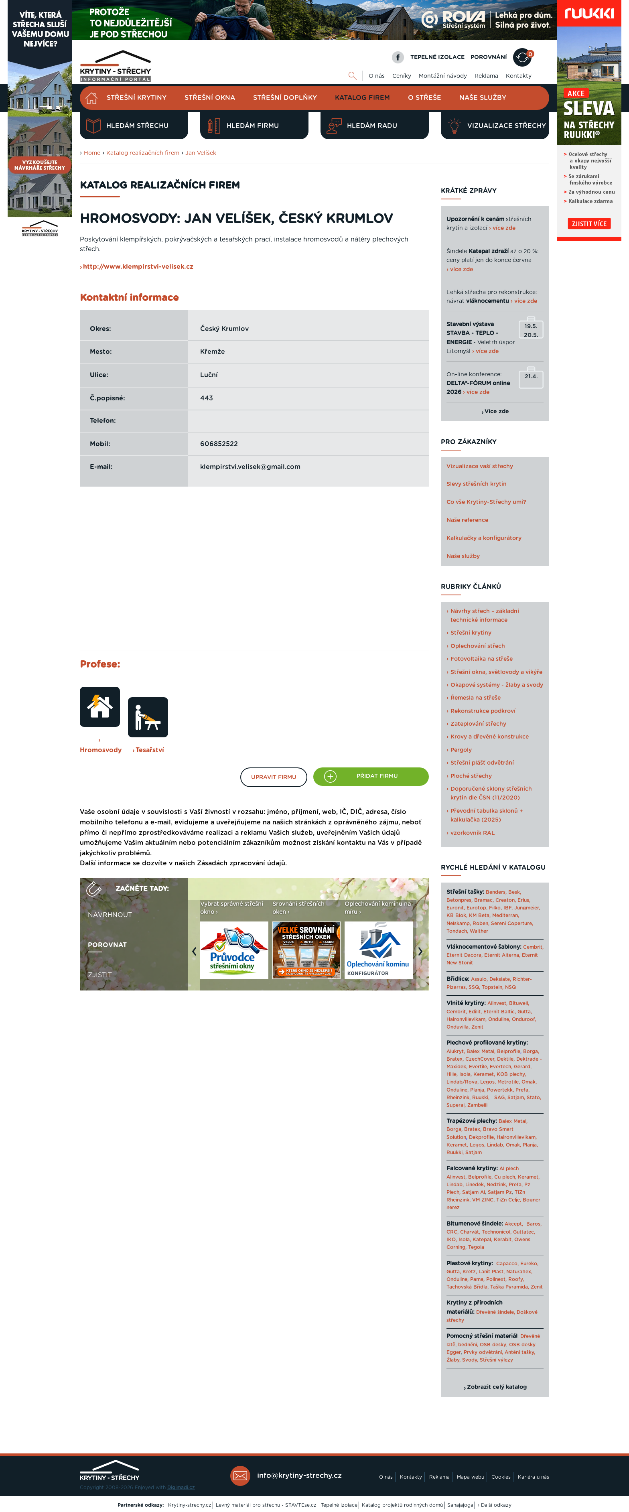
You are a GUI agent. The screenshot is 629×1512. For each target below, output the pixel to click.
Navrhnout (110, 915)
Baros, (534, 1224)
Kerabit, (503, 1239)
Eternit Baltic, (499, 1011)
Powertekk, (500, 1090)
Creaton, (505, 900)
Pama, (477, 1279)
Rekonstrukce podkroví (482, 711)
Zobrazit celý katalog (497, 1387)
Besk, (514, 892)
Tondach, (457, 931)
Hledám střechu (127, 126)
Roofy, (516, 1279)
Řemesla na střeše (475, 698)
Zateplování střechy (478, 724)
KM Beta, (480, 915)
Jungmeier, (527, 907)
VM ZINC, (483, 1199)
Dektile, (506, 1059)
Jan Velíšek (200, 153)
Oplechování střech (477, 646)
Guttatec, (524, 1232)
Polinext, (496, 1279)
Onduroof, (524, 1019)
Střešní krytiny (136, 98)
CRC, (452, 1232)
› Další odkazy (494, 1505)
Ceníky (401, 76)
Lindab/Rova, (462, 1082)
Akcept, (514, 1224)
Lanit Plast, (492, 1271)
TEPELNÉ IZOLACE (437, 57)
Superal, (456, 1105)
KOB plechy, (511, 1074)
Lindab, (495, 1145)
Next (422, 955)
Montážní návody (443, 76)
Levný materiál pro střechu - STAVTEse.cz (266, 1505)
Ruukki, (480, 1097)
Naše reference (467, 520)
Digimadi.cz (181, 1487)
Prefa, (522, 1090)
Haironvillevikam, (466, 1019)
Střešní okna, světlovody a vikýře (496, 672)
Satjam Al (473, 1192)
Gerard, (523, 1066)
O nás (377, 76)
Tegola (476, 1247)
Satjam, (516, 1097)
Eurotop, (477, 907)
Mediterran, (505, 915)
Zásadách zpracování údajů (241, 863)
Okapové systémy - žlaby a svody (496, 685)
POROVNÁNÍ (489, 57)
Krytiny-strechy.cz (189, 1505)
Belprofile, (480, 1177)
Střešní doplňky (285, 98)
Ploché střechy (471, 776)
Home (92, 153)
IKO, (451, 1239)
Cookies (501, 1477)
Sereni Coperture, (512, 923)
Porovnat (107, 945)
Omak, (529, 1082)
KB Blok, (456, 915)
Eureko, (529, 1263)
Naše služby (482, 98)
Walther (479, 931)
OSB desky (493, 1344)
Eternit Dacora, (464, 955)
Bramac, (484, 900)
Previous (196, 955)
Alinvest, (497, 1003)
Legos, (488, 1082)
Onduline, (499, 1019)
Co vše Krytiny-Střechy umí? (486, 502)
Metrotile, (508, 1082)
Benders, (496, 892)
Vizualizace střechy (496, 126)
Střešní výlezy (496, 1360)
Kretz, (470, 1271)
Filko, (495, 907)
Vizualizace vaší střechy (479, 466)
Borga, (531, 1051)
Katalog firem (362, 98)
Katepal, (482, 1239)
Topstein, (492, 987)
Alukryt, (455, 1051)
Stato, (534, 1097)
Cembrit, (533, 947)
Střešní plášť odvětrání (482, 763)
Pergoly (461, 750)
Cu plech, (505, 1177)
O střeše (424, 98)
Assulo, (479, 979)
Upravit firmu (273, 777)
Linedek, (475, 1184)
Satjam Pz (500, 1192)
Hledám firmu (242, 126)
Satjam (473, 1152)
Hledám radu (362, 126)
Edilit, (475, 1011)
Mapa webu (470, 1477)
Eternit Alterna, (502, 955)
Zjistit (100, 975)
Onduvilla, (458, 1027)
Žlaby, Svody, (462, 1360)
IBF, (508, 907)
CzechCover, (480, 1059)
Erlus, (523, 900)
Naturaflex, (519, 1271)
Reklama (486, 76)
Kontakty (519, 76)
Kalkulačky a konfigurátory (483, 538)
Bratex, (455, 1059)
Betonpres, (459, 900)
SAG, (500, 1097)
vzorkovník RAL (472, 833)
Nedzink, (497, 1184)
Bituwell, (519, 1003)
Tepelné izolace (339, 1505)
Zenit (477, 1027)
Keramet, (483, 1074)
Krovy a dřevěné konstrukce (489, 737)
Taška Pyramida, (509, 1287)
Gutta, (524, 1011)
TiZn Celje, (508, 1199)
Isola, (465, 1074)
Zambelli (477, 1105)
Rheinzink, (459, 1097)
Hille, (452, 1074)
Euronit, (455, 907)
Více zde (497, 411)
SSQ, (474, 987)
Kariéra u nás (533, 1477)
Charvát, (470, 1232)
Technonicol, (496, 1232)
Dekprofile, (482, 1137)
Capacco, (507, 1263)
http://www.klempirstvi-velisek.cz (138, 267)
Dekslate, (500, 979)
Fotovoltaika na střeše (481, 659)
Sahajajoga (460, 1505)
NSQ (510, 987)
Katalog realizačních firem (142, 153)
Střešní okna (210, 98)
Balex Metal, (481, 1051)
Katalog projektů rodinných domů (402, 1505)
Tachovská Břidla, (467, 1287)
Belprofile (508, 1051)
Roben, (481, 923)
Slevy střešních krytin (476, 484)
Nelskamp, (458, 923)
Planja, (477, 1090)
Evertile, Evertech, (490, 1066)
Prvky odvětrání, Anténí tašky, (499, 1352)
